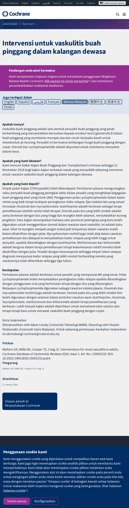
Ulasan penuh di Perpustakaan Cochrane (22, 403)
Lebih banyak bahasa (112, 3)
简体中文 (114, 102)
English (25, 3)
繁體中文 (96, 102)
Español (35, 3)
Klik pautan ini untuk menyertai (66, 81)
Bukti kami (28, 23)
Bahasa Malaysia (10, 3)
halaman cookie (14, 490)
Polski (8, 107)
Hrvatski (80, 3)
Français (57, 3)
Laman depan (9, 23)
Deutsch (91, 3)
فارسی (46, 3)
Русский (68, 3)
